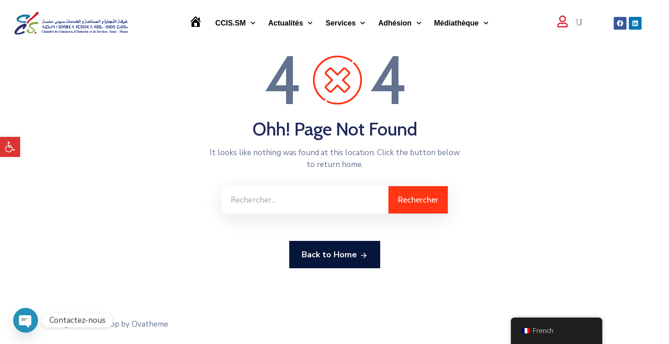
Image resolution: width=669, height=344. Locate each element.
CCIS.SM (235, 23)
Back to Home (335, 255)
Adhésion (399, 23)
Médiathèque (461, 23)
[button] (10, 147)
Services (346, 23)
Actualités (290, 23)
